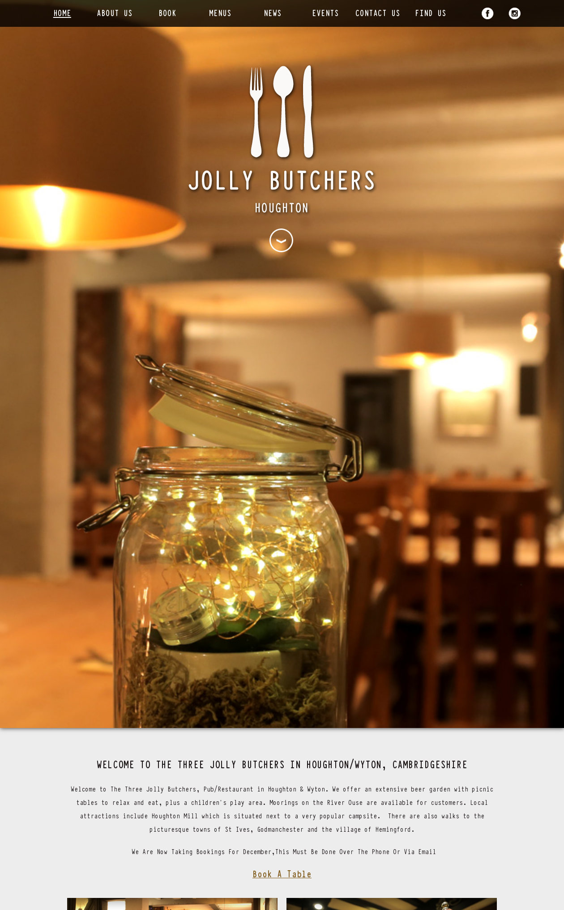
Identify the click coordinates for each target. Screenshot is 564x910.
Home (62, 12)
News (273, 12)
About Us (114, 12)
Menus (220, 12)
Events (325, 12)
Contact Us (377, 12)
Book (167, 12)
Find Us (430, 12)
